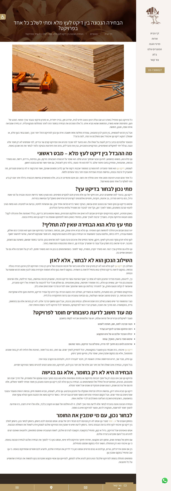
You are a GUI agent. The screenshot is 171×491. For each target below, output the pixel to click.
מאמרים (94, 34)
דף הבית (108, 34)
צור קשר (120, 485)
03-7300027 (155, 70)
